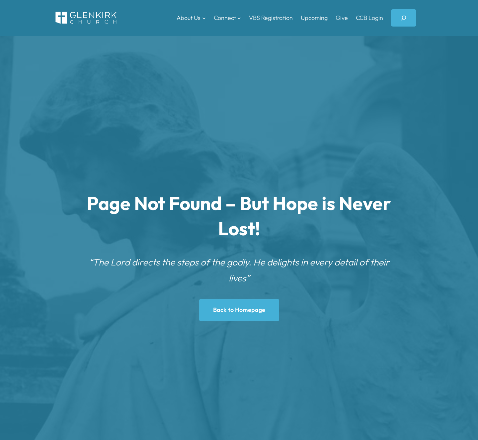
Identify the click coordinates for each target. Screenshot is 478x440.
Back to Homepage (239, 310)
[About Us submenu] (204, 18)
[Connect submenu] (239, 18)
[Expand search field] (403, 18)
